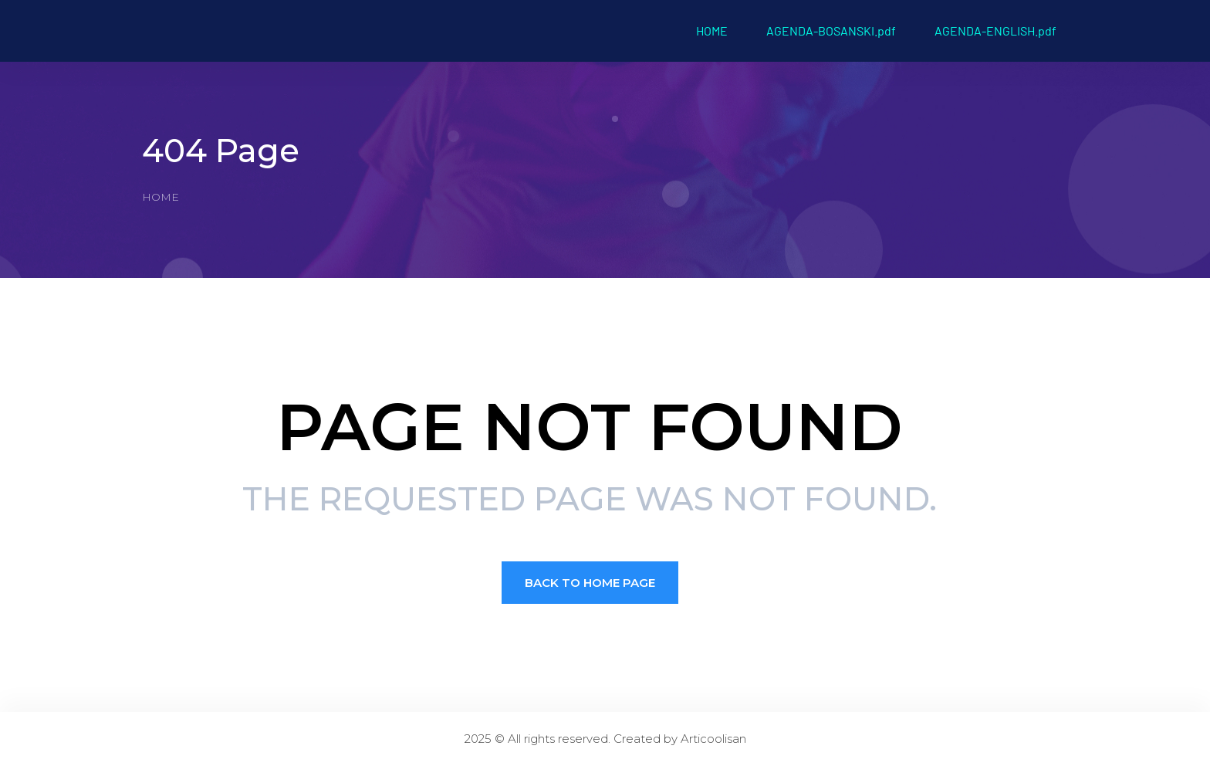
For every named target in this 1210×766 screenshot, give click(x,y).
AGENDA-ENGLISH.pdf (995, 30)
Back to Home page (590, 582)
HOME (712, 30)
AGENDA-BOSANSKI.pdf (831, 30)
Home (160, 197)
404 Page (220, 150)
